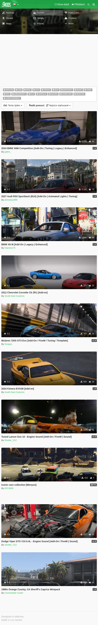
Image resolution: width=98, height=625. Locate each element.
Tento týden (12, 105)
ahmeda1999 (11, 200)
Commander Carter (14, 593)
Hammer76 (10, 248)
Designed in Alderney (12, 616)
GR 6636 (9, 488)
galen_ (8, 151)
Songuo (8, 344)
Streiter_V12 (11, 440)
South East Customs (15, 296)
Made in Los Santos (11, 620)
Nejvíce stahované (50, 105)
